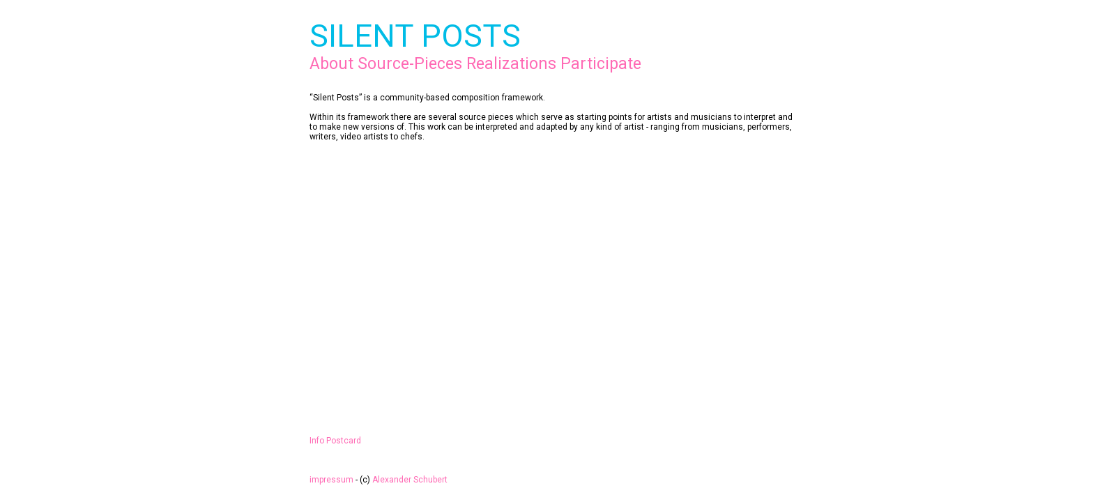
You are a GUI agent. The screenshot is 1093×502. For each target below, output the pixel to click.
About (331, 63)
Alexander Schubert (410, 480)
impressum (331, 480)
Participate (600, 63)
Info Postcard (335, 441)
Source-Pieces (410, 63)
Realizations (511, 63)
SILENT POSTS (415, 35)
